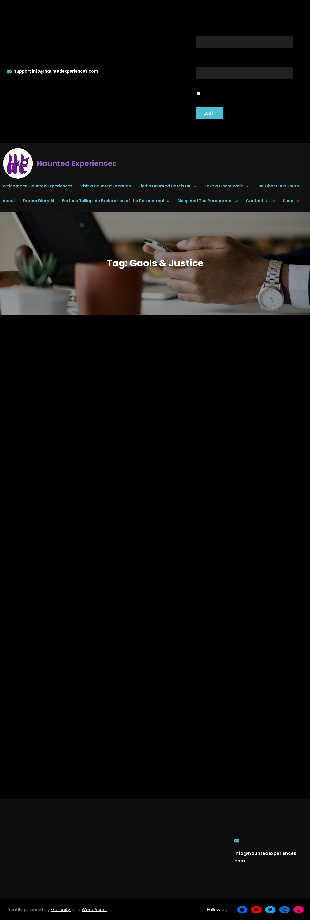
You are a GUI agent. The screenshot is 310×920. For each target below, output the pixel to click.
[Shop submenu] (297, 200)
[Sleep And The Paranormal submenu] (236, 200)
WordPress (94, 910)
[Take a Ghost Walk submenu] (246, 186)
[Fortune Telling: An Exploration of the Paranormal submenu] (168, 200)
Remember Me (226, 92)
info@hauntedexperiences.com (65, 71)
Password (213, 61)
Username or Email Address (244, 30)
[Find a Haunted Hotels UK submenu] (194, 186)
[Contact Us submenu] (273, 200)
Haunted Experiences (76, 163)
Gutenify (61, 910)
